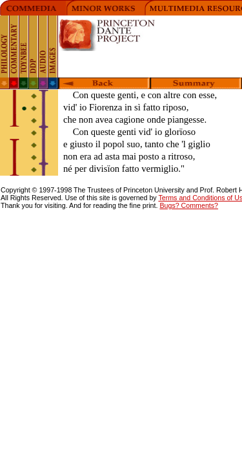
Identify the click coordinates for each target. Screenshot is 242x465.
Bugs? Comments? (188, 205)
